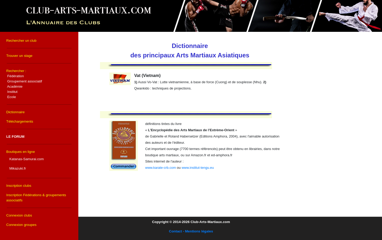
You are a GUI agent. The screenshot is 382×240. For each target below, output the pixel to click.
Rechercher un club (21, 41)
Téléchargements (19, 121)
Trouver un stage (19, 56)
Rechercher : (24, 84)
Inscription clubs (18, 186)
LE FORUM (15, 137)
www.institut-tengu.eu (197, 168)
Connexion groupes (21, 225)
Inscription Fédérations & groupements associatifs (36, 197)
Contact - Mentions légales (191, 231)
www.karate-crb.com (160, 168)
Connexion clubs (19, 215)
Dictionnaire (15, 112)
